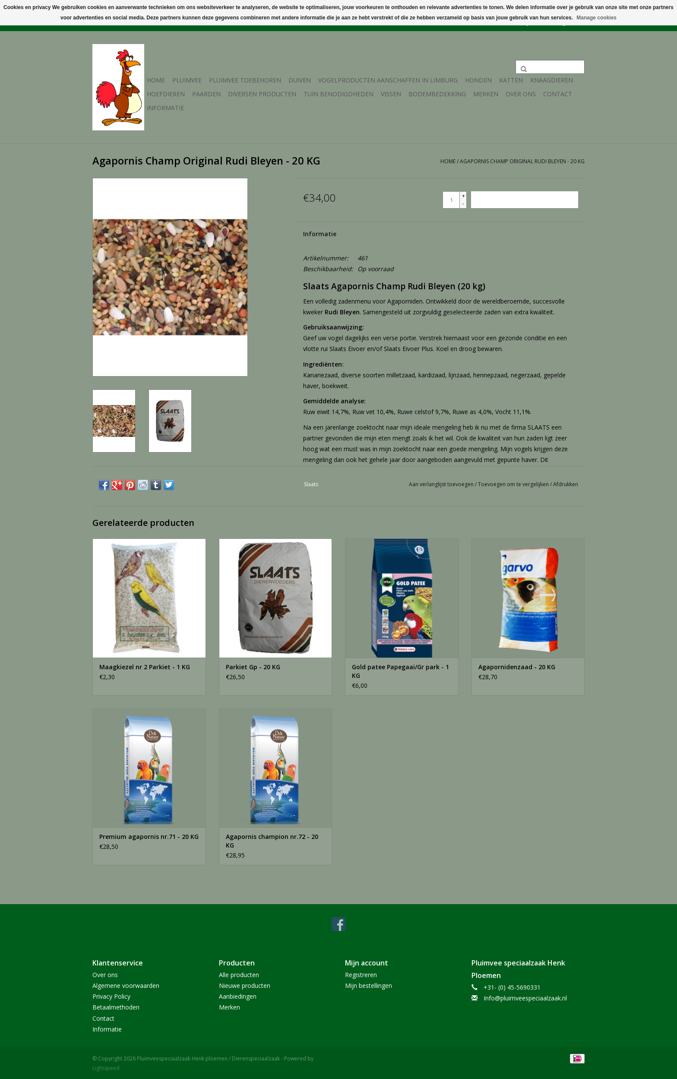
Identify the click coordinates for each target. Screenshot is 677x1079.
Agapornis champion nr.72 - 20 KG (272, 840)
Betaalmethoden (115, 1007)
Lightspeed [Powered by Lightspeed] (106, 1068)
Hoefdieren (166, 94)
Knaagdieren (551, 80)
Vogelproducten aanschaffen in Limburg (388, 80)
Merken (485, 94)
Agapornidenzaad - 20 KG (516, 667)
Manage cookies (596, 18)
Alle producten (239, 975)
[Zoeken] (550, 67)
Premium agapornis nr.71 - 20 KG (149, 836)
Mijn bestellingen (368, 985)
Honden (478, 80)
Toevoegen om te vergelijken (514, 484)
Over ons (521, 94)
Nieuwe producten (244, 985)
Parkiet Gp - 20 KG (253, 667)
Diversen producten (262, 94)
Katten (511, 80)
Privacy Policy (111, 996)
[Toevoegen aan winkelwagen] (524, 199)
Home (156, 80)
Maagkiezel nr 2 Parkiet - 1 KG (144, 667)
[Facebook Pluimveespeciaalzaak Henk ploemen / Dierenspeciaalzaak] (338, 924)
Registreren (361, 975)
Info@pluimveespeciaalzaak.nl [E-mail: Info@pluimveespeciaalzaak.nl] (525, 998)
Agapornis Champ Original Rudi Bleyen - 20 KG (522, 161)
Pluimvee (187, 80)
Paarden (206, 94)
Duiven (299, 80)
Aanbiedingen (237, 996)
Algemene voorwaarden (125, 985)
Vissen (391, 94)
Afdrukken (565, 484)
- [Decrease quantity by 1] (463, 203)
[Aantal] (451, 200)
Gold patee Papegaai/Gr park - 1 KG (400, 671)
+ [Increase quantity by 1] (463, 195)
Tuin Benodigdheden (338, 94)
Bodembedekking (437, 94)
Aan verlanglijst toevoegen (442, 484)
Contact (557, 94)
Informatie (165, 108)
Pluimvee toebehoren (245, 80)
